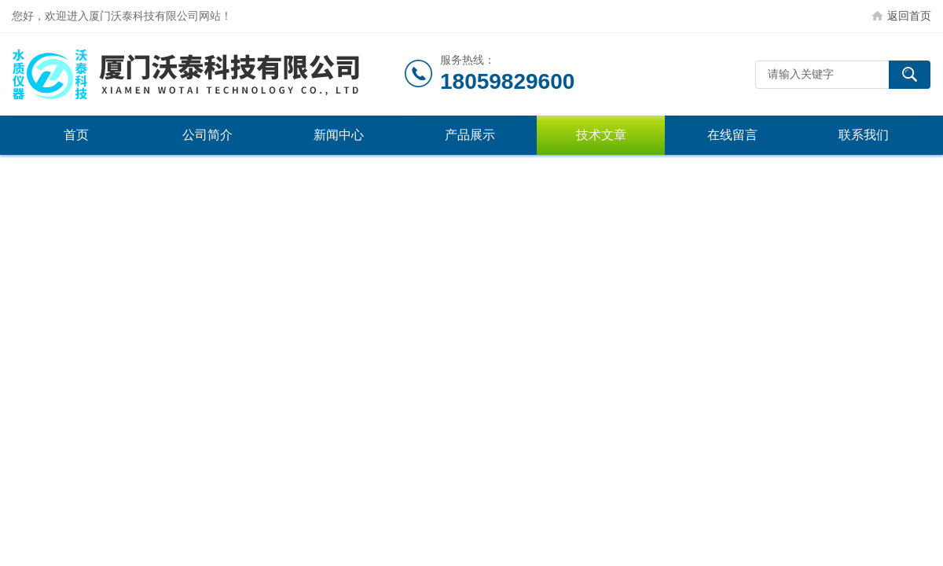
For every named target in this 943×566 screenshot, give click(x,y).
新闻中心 (339, 135)
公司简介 (207, 135)
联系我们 (863, 135)
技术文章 (601, 135)
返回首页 (909, 15)
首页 (76, 135)
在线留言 (732, 135)
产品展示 (470, 135)
